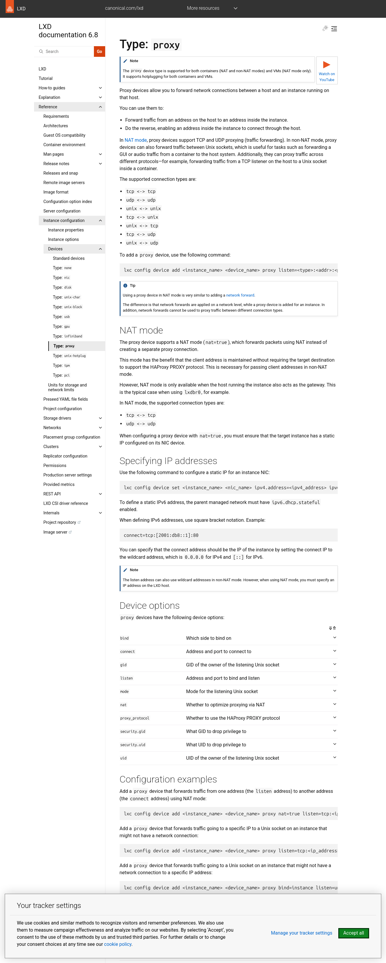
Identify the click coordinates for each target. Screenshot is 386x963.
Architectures (56, 125)
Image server (56, 532)
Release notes (57, 163)
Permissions (55, 465)
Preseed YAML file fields (66, 399)
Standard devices (69, 258)
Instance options (63, 239)
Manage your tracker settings (301, 933)
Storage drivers (57, 418)
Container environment (64, 144)
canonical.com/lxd (124, 8)
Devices (55, 249)
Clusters (51, 446)
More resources (203, 8)
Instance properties (66, 230)
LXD (43, 69)
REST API (52, 494)
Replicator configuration (65, 456)
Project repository (60, 522)
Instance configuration (64, 220)
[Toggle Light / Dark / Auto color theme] (325, 28)
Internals (52, 513)
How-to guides (52, 88)
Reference (48, 106)
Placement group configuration (72, 437)
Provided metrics (59, 484)
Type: (62, 267)
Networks (52, 427)
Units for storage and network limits (67, 387)
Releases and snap (61, 173)
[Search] (64, 51)
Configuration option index (68, 201)
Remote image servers (64, 182)
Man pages (54, 154)
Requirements (56, 116)
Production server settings (68, 475)
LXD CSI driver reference (66, 503)
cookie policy (117, 944)
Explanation (49, 97)
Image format (56, 192)
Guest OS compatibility (65, 135)
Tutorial (46, 78)
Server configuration (62, 211)
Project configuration (63, 408)
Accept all (353, 933)
